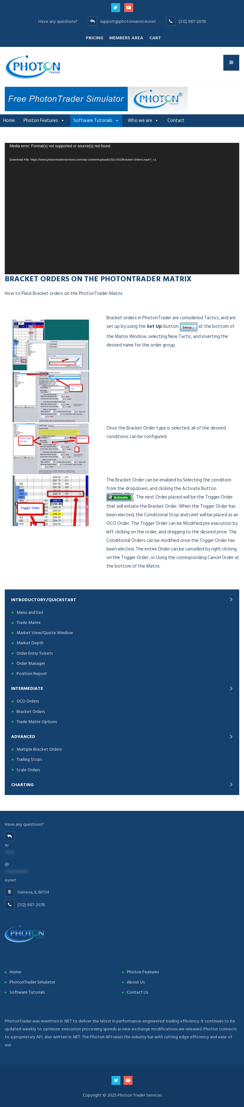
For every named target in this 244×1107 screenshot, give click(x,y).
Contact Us (137, 992)
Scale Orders (28, 769)
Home (9, 120)
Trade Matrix (29, 622)
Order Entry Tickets (35, 653)
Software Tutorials (92, 120)
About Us (136, 982)
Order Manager (31, 663)
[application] (122, 208)
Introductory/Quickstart (43, 599)
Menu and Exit (30, 612)
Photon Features (41, 120)
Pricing (94, 37)
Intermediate (27, 688)
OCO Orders (28, 701)
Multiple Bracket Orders (39, 749)
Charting (22, 784)
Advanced (23, 736)
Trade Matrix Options (37, 721)
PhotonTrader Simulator (32, 982)
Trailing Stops (29, 759)
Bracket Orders (31, 711)
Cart (155, 37)
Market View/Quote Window (45, 632)
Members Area (126, 37)
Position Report (32, 673)
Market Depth (30, 642)
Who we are (140, 120)
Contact (176, 120)
